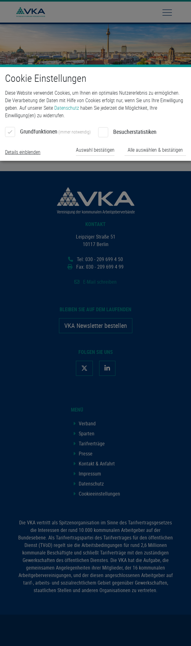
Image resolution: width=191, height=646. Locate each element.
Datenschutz (66, 107)
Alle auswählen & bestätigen (155, 149)
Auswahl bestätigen (95, 149)
